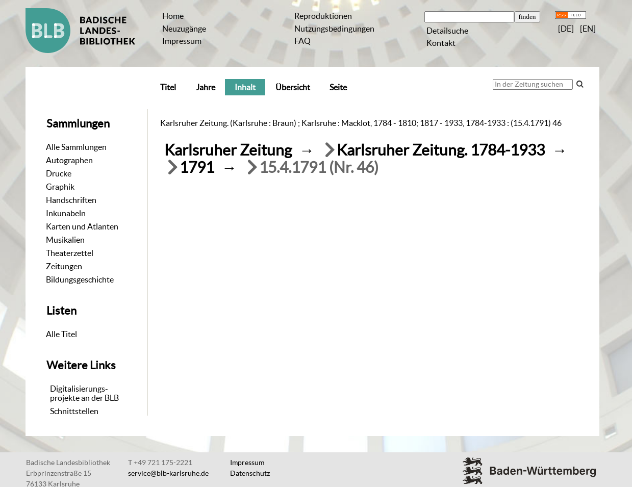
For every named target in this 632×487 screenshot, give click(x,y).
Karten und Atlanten (82, 226)
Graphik (60, 186)
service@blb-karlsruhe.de (168, 473)
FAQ (302, 40)
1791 (197, 167)
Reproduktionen (323, 15)
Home (173, 15)
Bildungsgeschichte (80, 279)
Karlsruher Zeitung (228, 150)
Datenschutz (250, 473)
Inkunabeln (66, 213)
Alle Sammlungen (76, 146)
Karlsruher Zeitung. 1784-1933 (441, 150)
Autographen (69, 160)
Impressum (181, 40)
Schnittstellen (74, 411)
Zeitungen (64, 266)
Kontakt (441, 42)
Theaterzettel (69, 253)
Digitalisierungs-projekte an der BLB (84, 393)
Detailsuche (447, 30)
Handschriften (71, 199)
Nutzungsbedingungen (334, 28)
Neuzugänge (184, 28)
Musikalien (65, 239)
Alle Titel (61, 334)
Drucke (58, 173)
